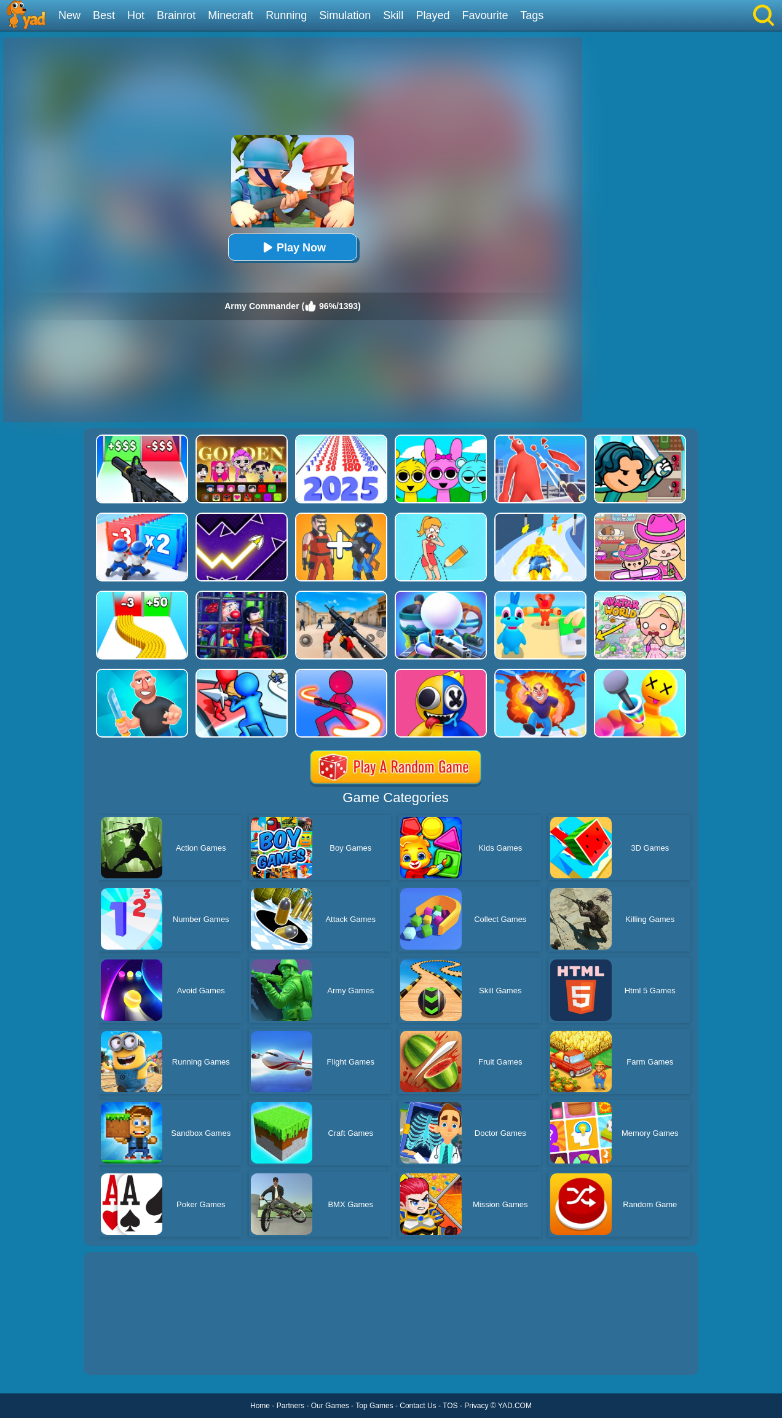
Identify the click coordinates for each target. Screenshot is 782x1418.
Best (104, 15)
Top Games (374, 1405)
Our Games (330, 1405)
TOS (450, 1405)
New (69, 15)
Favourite (485, 15)
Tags (531, 15)
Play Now (292, 247)
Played (432, 15)
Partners (290, 1405)
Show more (125, 1352)
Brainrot (176, 15)
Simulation (345, 15)
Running (286, 15)
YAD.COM (515, 1405)
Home (260, 1405)
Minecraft (230, 15)
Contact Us (418, 1405)
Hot (135, 15)
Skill (393, 15)
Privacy (476, 1405)
